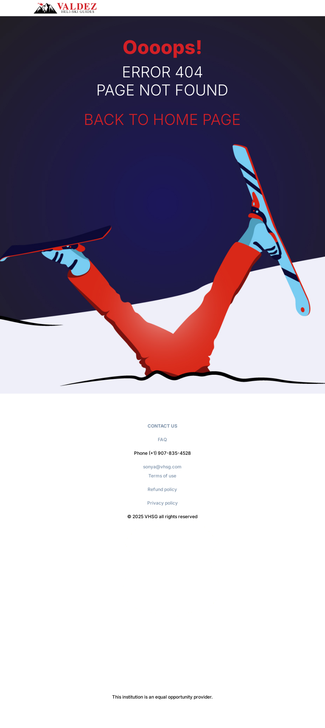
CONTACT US (162, 426)
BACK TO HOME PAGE (162, 119)
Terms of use (162, 476)
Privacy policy (162, 503)
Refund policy (162, 489)
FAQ (162, 439)
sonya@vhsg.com (162, 466)
